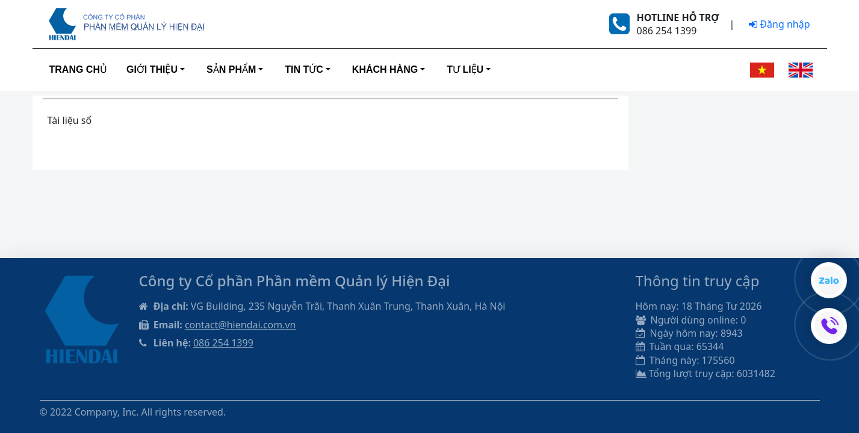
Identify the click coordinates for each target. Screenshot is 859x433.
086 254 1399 (223, 342)
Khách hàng (385, 69)
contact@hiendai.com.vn (240, 324)
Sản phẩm (231, 69)
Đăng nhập (779, 24)
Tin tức (304, 69)
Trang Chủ (78, 69)
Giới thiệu (152, 69)
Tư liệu (465, 69)
